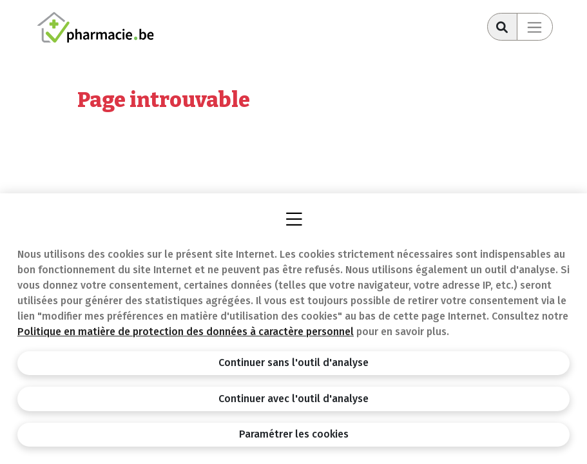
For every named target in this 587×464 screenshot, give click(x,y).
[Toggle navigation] (535, 27)
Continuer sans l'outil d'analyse (293, 362)
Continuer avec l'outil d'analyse (293, 398)
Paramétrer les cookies (294, 434)
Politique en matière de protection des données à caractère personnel (185, 331)
